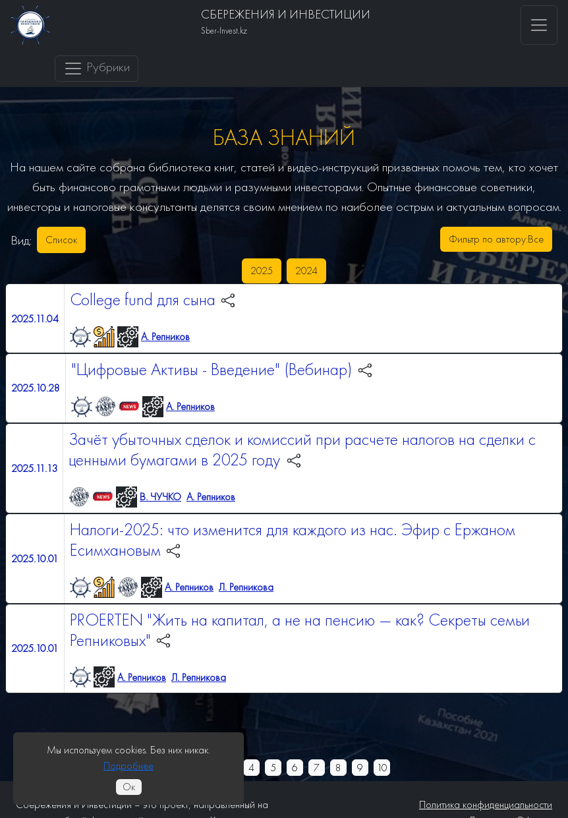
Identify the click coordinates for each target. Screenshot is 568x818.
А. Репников (165, 336)
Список (61, 240)
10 (382, 767)
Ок (129, 787)
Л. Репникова (246, 587)
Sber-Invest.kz (224, 30)
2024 (306, 271)
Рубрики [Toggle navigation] (96, 68)
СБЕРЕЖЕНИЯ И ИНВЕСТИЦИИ (285, 14)
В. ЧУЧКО (160, 497)
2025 (261, 271)
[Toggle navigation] (539, 25)
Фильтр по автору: (496, 239)
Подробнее (128, 766)
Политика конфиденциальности (485, 804)
